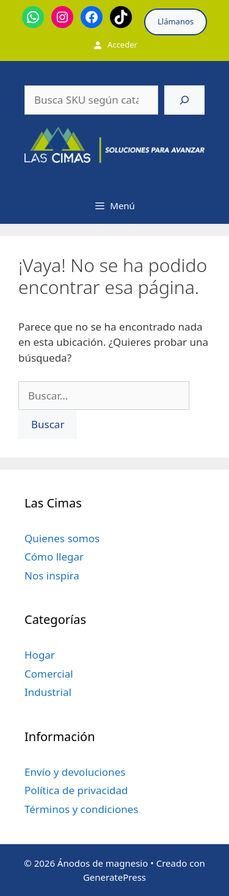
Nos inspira (51, 575)
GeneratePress (114, 877)
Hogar (39, 655)
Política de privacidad (76, 790)
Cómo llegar (54, 557)
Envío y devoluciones (74, 772)
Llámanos (176, 21)
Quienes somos (62, 538)
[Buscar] (184, 100)
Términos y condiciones (81, 809)
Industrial (47, 692)
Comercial (48, 674)
